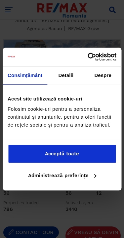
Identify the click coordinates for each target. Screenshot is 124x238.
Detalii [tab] (65, 75)
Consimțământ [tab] (25, 75)
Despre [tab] (102, 75)
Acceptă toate (62, 154)
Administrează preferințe (62, 175)
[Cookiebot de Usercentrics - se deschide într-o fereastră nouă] (88, 57)
